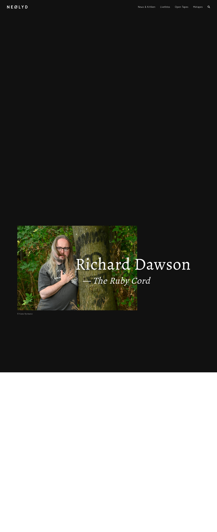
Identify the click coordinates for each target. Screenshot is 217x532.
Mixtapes (198, 6)
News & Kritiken (146, 6)
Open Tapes (181, 6)
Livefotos (165, 6)
